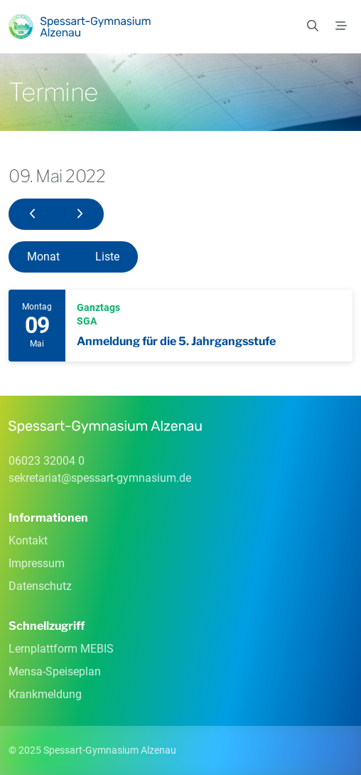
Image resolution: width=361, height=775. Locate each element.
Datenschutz (40, 586)
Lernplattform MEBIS (61, 648)
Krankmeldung (45, 694)
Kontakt (28, 540)
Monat (43, 256)
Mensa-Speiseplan (55, 671)
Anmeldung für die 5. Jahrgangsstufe (176, 341)
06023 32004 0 (47, 461)
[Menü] (341, 26)
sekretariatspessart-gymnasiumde (100, 478)
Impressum (37, 563)
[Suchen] (312, 26)
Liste (107, 256)
